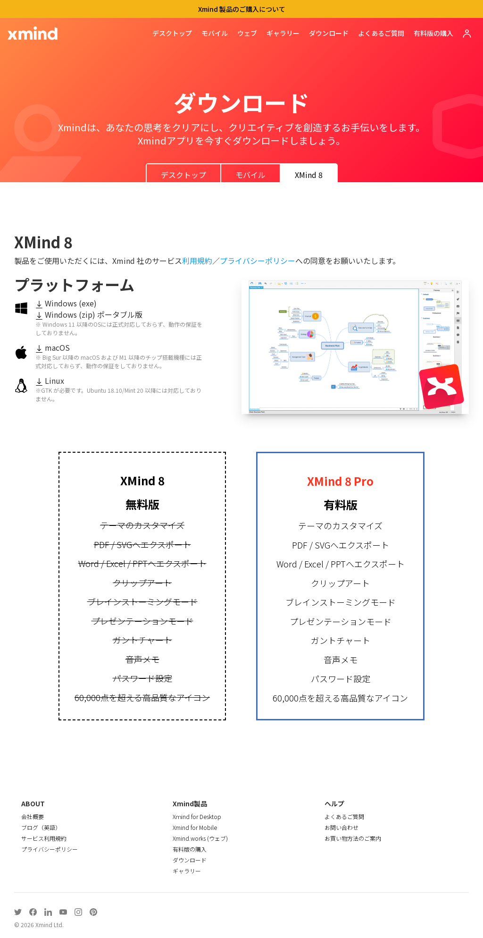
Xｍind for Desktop (197, 816)
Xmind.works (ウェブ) (200, 838)
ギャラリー (283, 33)
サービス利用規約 (44, 838)
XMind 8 (309, 174)
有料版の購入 (433, 33)
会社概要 (32, 816)
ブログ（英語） (41, 827)
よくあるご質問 (381, 33)
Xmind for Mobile (195, 827)
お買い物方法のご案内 (353, 838)
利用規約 (197, 260)
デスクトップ (172, 33)
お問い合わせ (341, 827)
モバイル (214, 33)
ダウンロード (329, 33)
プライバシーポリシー (257, 260)
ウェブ (247, 33)
